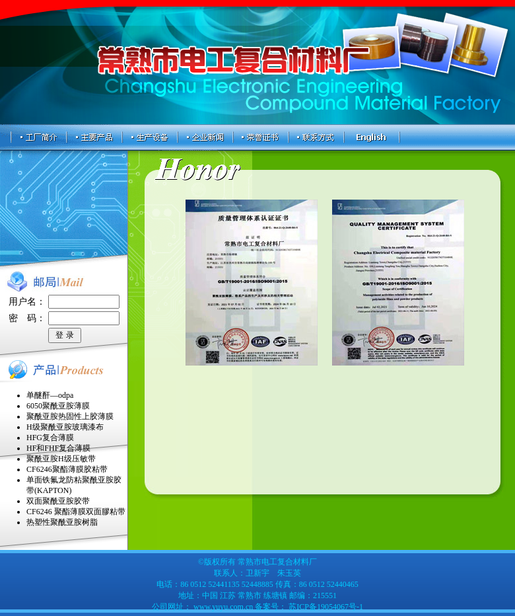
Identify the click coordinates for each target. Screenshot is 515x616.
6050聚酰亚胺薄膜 (58, 405)
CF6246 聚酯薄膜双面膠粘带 (75, 511)
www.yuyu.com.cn (223, 606)
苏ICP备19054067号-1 (325, 606)
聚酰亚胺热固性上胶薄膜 (70, 416)
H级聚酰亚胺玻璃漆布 (65, 427)
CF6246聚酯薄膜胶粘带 (67, 469)
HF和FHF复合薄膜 (58, 448)
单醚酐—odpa (49, 395)
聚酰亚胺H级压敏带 (61, 458)
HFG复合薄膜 (50, 437)
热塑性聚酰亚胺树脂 (62, 522)
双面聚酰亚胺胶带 (58, 501)
